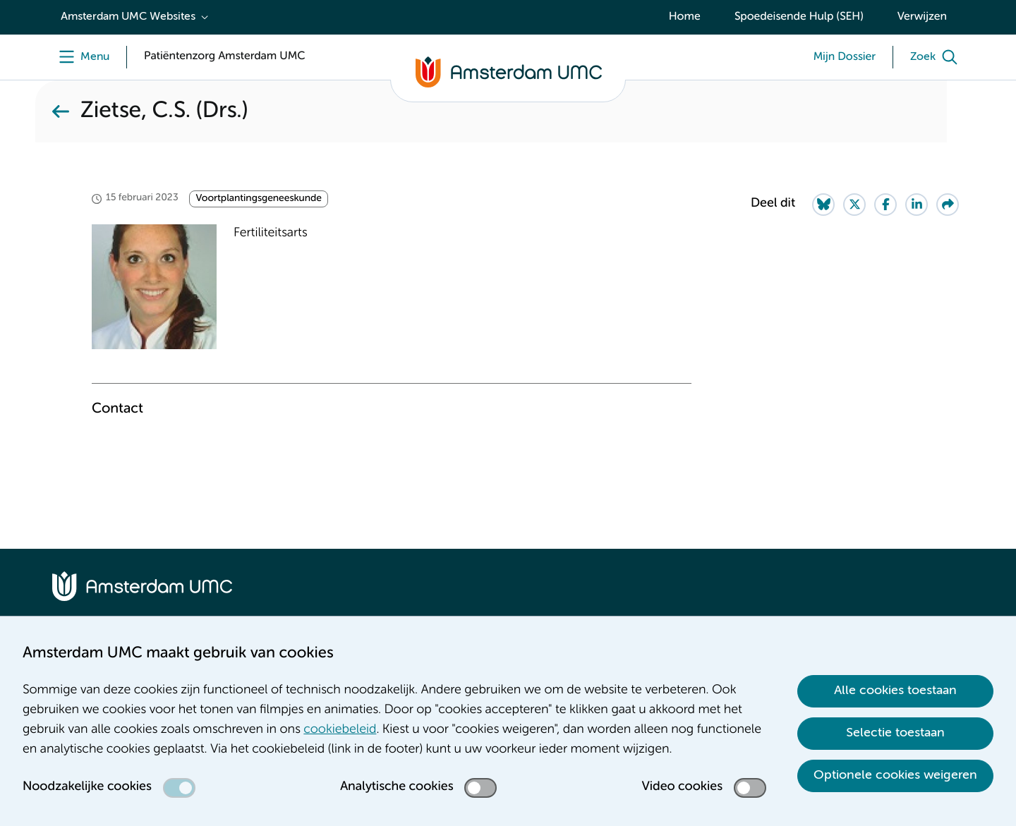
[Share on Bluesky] (823, 204)
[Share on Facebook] (885, 204)
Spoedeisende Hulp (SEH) (799, 17)
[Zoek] (937, 57)
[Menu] (80, 57)
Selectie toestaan (895, 733)
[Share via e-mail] (947, 204)
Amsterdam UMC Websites (128, 17)
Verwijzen (922, 17)
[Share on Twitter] (854, 204)
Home (685, 17)
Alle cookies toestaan (895, 690)
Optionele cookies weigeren (895, 775)
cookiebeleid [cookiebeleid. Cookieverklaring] (339, 730)
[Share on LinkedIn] (916, 204)
